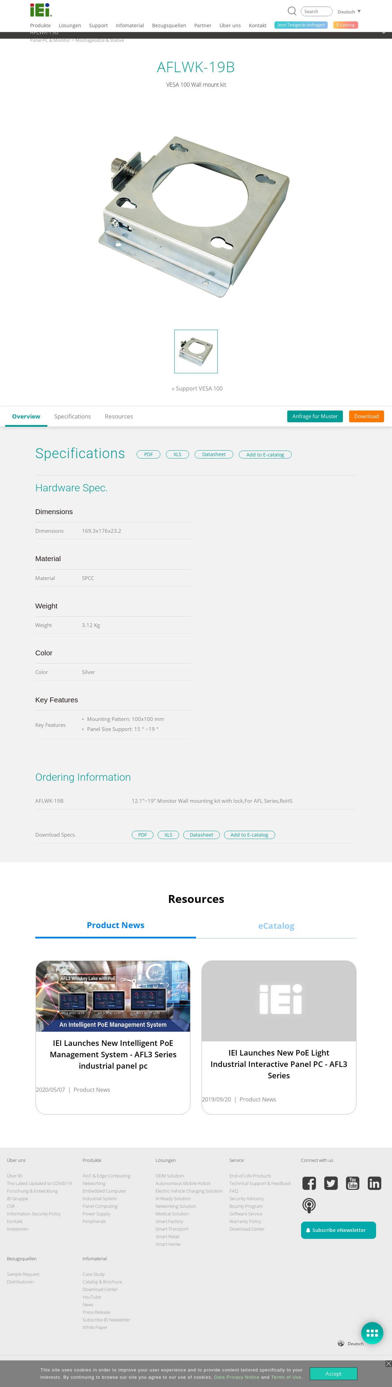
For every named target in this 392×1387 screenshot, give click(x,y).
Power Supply (96, 1214)
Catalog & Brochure (102, 1282)
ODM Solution (170, 1176)
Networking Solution (176, 1206)
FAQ (234, 1191)
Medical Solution (172, 1214)
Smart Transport (172, 1229)
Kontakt (14, 1221)
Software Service (246, 1214)
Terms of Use (286, 1377)
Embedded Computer (104, 1191)
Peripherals (94, 1221)
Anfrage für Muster (315, 416)
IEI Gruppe (17, 1198)
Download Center (247, 1229)
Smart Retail (167, 1236)
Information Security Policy (33, 1214)
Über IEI (14, 1176)
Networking (94, 1183)
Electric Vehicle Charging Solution (189, 1191)
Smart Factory (169, 1221)
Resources (119, 416)
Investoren (17, 1229)
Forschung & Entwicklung (32, 1191)
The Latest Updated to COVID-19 (39, 1183)
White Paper (95, 1327)
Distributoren (20, 1282)
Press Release (96, 1312)
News (88, 1304)
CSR (11, 1206)
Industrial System (100, 1198)
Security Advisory (247, 1198)
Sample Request (23, 1274)
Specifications (72, 416)
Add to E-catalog (265, 454)
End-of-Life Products (250, 1176)
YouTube (92, 1297)
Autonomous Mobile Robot (183, 1183)
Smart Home (168, 1244)
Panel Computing (100, 1206)
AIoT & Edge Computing (106, 1176)
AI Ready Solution (173, 1198)
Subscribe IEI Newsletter (106, 1320)
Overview (26, 416)
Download (366, 416)
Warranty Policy (245, 1221)
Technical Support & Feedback (260, 1183)
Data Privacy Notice (237, 1377)
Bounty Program (246, 1206)
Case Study (94, 1274)
